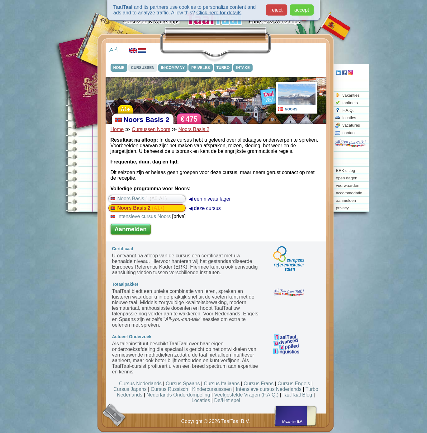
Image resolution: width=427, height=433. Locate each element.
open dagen (347, 178)
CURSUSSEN (142, 68)
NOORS (291, 109)
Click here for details (218, 11)
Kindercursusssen (212, 389)
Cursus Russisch (169, 389)
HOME (119, 68)
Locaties (201, 400)
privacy (342, 208)
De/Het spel (227, 400)
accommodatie (349, 193)
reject (276, 8)
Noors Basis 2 (194, 129)
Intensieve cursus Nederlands (268, 389)
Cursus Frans (258, 383)
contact (349, 132)
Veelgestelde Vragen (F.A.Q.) (246, 394)
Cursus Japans (130, 389)
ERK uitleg (345, 170)
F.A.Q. (348, 110)
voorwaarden (347, 185)
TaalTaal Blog (297, 394)
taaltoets (350, 102)
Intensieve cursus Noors (141, 216)
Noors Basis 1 (139, 198)
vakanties (351, 95)
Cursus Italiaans (222, 383)
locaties (349, 117)
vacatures (351, 125)
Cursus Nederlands (140, 383)
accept (301, 8)
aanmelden (346, 200)
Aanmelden (131, 229)
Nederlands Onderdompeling (178, 394)
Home (117, 129)
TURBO (223, 68)
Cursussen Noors (151, 129)
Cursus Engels (294, 383)
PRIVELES (200, 68)
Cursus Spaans (183, 383)
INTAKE (243, 68)
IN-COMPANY (173, 68)
